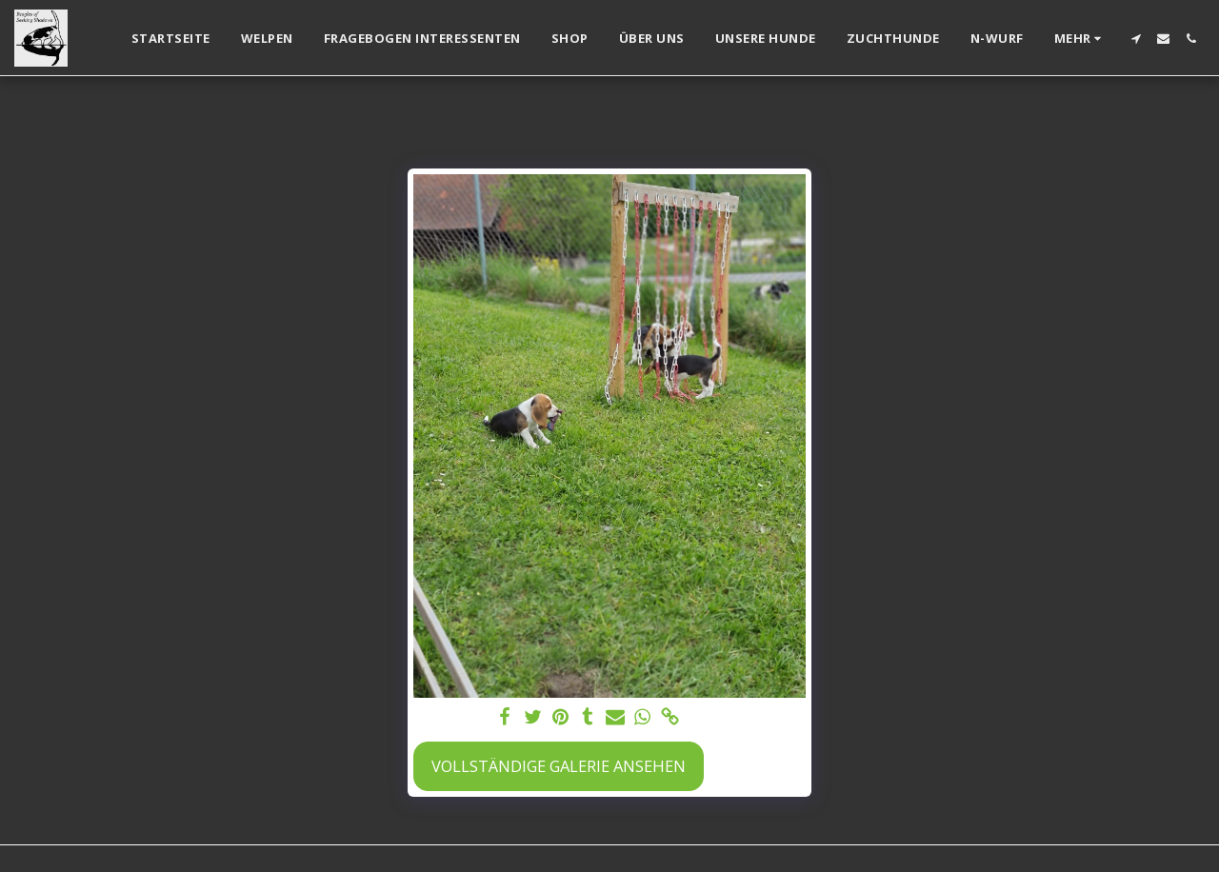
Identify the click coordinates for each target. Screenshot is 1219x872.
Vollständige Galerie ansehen (558, 766)
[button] (1136, 38)
